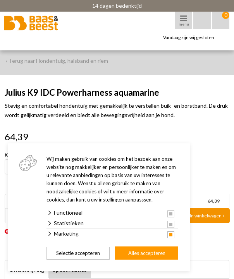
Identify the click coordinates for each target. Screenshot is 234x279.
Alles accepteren (146, 253)
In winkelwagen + (207, 216)
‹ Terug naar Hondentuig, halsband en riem (57, 60)
